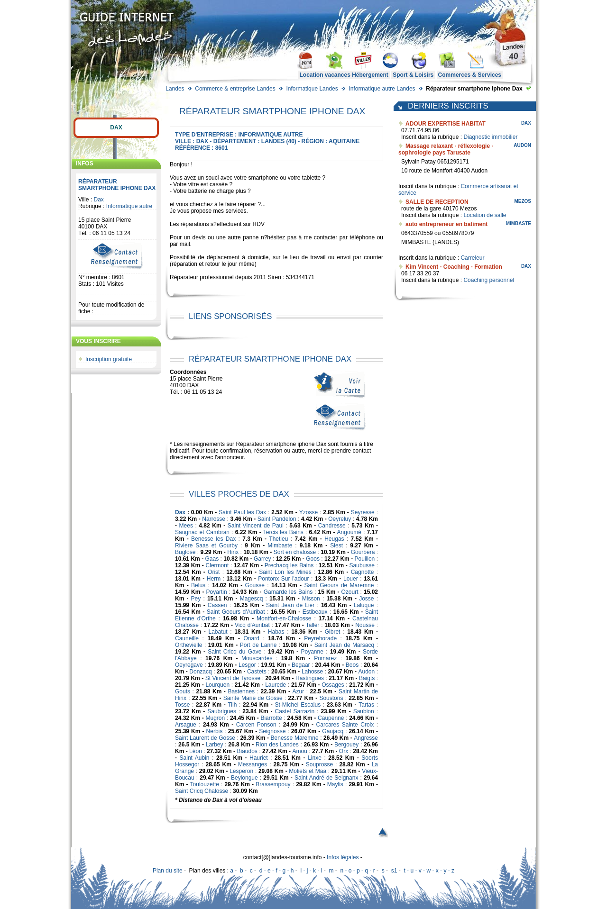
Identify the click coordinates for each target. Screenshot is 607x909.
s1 (394, 870)
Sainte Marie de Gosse (253, 698)
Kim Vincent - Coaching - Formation (453, 267)
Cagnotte (362, 572)
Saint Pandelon (277, 519)
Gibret (332, 631)
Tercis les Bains (283, 532)
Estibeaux (315, 612)
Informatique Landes (312, 88)
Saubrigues (221, 711)
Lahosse (312, 671)
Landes (175, 88)
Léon (195, 751)
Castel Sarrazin (294, 711)
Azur (298, 691)
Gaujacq (332, 731)
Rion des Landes (277, 744)
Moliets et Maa (307, 771)
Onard (251, 638)
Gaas (212, 558)
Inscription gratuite (108, 359)
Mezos (522, 201)
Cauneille (187, 638)
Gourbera (363, 552)
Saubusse (362, 565)
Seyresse (363, 512)
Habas (276, 631)
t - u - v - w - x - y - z (429, 870)
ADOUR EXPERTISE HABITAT (445, 123)
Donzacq (200, 671)
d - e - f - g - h (276, 870)
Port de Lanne (258, 645)
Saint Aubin (195, 757)
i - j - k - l (311, 870)
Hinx (233, 552)
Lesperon (241, 771)
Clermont (217, 565)
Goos (313, 558)
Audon (366, 671)
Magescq (251, 598)
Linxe (315, 757)
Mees (186, 525)
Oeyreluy (339, 519)
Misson (311, 598)
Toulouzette (204, 784)
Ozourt (350, 592)
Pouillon (365, 558)
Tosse (182, 704)
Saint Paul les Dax (242, 512)
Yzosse (308, 512)
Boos (352, 665)
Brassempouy (273, 784)
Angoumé (349, 532)
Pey (196, 598)
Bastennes (241, 691)
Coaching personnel (488, 280)
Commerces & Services (469, 75)
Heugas (334, 539)
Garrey (262, 558)
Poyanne (312, 651)
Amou (300, 751)
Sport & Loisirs (413, 75)
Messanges (252, 764)
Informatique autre (129, 206)
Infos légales (343, 857)
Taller (313, 625)
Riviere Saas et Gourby (206, 545)
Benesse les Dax (213, 539)
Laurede (275, 685)
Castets (257, 671)
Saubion (363, 711)
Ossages (333, 685)
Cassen (217, 605)
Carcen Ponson (256, 724)
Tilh (232, 704)
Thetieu (278, 539)
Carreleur (472, 258)
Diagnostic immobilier (490, 137)
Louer (350, 578)
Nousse (365, 625)
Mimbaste (279, 545)
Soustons (331, 698)
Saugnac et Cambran (202, 532)
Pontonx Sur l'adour (283, 578)
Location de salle (484, 215)
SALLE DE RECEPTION (437, 202)
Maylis (335, 784)
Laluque (364, 605)
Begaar (301, 665)
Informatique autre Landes (382, 88)
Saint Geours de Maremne (339, 585)
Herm (214, 578)
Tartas (366, 704)
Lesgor (247, 665)
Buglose (185, 552)
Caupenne (331, 718)
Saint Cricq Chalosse (201, 791)
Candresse (332, 525)
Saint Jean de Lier (290, 605)
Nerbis (214, 731)
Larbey (214, 744)
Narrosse (213, 519)
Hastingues (309, 678)
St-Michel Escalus (298, 704)
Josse (366, 598)
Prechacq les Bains (289, 565)
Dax (116, 127)
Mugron (215, 718)
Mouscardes (256, 658)
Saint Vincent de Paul (256, 525)
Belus (198, 585)
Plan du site (168, 870)
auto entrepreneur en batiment (446, 224)
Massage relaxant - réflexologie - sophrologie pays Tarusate (445, 149)
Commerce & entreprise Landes (235, 88)
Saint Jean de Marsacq (344, 645)
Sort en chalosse (295, 552)
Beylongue (244, 777)
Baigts (367, 678)
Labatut (218, 631)
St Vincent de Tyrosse (233, 678)
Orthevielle (188, 645)
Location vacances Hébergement (343, 75)
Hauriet (258, 757)
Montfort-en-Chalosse (284, 618)
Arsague (185, 724)
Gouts (182, 691)
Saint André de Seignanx (326, 777)
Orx (343, 751)
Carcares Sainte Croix (345, 724)
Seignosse (272, 731)
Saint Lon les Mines (285, 572)
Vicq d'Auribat (252, 625)
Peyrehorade (320, 638)
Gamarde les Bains (288, 592)
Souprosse (319, 764)
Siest (336, 545)
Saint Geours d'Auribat (236, 612)
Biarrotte (271, 718)
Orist (214, 572)
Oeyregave (189, 665)
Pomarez (325, 658)
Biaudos (247, 751)
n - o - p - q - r (357, 870)
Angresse (366, 738)
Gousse (255, 585)
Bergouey (346, 744)
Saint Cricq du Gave (234, 651)
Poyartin (216, 592)
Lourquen (217, 685)
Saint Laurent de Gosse (205, 738)
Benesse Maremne (295, 738)
